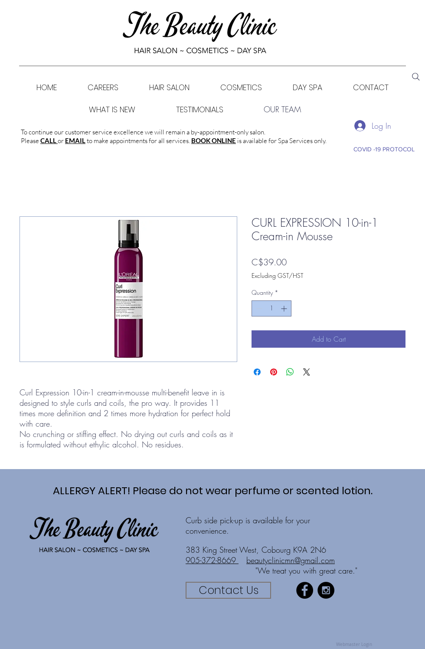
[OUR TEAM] (282, 109)
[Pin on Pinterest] (273, 372)
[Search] (416, 77)
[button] (241, 87)
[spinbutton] (271, 308)
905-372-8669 (212, 560)
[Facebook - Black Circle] (304, 590)
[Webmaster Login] (353, 644)
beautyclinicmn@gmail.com (290, 560)
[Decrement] (258, 308)
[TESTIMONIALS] (200, 109)
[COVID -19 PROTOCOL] (384, 149)
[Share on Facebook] (257, 372)
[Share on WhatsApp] (290, 372)
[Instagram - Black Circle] (325, 590)
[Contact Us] (228, 590)
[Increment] (284, 308)
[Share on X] (306, 372)
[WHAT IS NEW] (112, 109)
